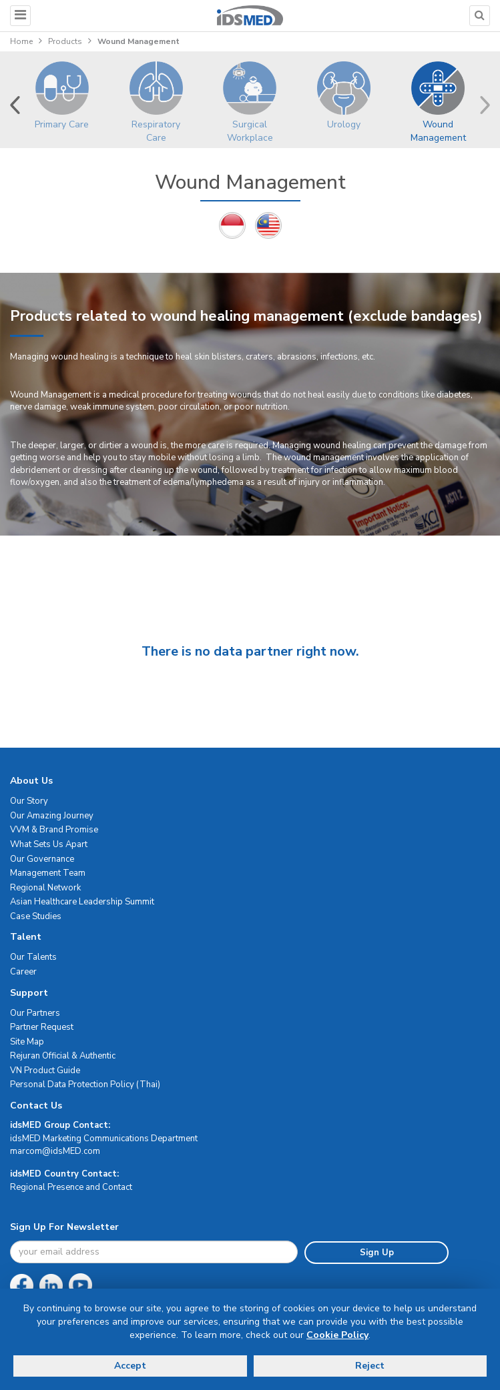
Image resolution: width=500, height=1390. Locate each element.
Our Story (29, 801)
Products (65, 41)
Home (21, 41)
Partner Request (41, 1027)
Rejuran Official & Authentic (62, 1056)
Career (23, 972)
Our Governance (42, 859)
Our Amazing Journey (51, 816)
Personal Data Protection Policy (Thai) (85, 1085)
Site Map (27, 1042)
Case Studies (35, 916)
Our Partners (35, 1013)
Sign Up (377, 1253)
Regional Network (45, 888)
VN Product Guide (45, 1071)
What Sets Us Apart (48, 844)
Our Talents (33, 957)
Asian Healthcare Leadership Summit (82, 902)
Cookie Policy (337, 1335)
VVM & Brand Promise (54, 830)
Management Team (47, 873)
